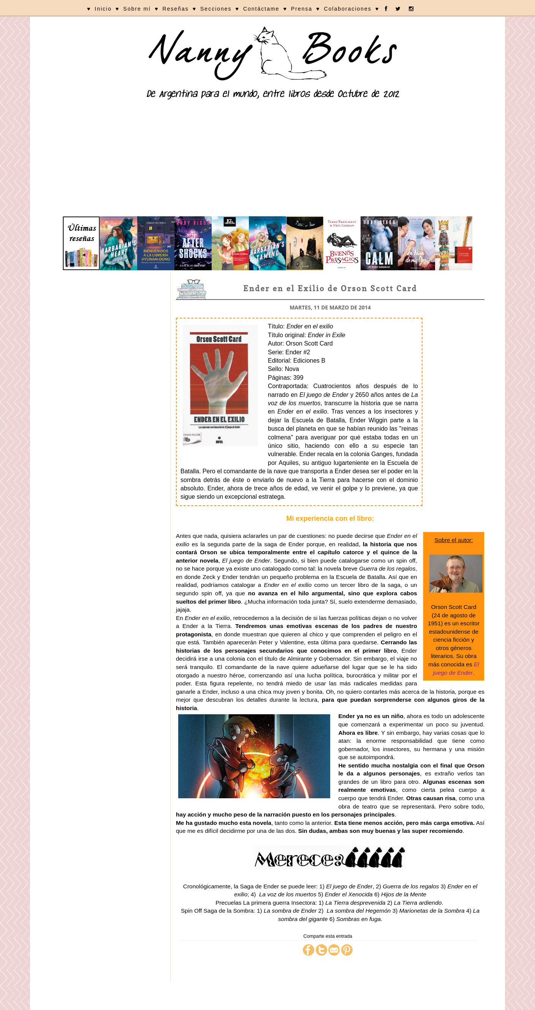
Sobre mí (137, 9)
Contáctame (261, 9)
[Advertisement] (267, 159)
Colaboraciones (347, 9)
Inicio (103, 9)
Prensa (301, 9)
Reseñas (175, 9)
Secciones (216, 9)
